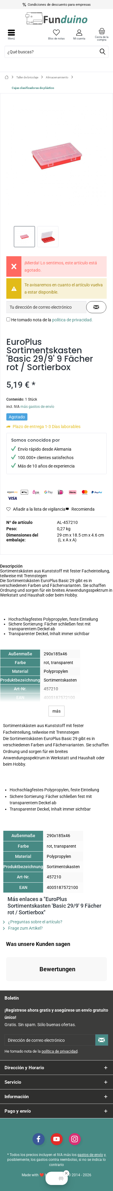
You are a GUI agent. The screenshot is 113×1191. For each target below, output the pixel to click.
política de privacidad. (72, 319)
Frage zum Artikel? (23, 928)
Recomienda (80, 509)
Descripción (11, 566)
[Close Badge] (66, 1173)
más (56, 711)
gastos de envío (90, 1155)
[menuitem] (101, 34)
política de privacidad (59, 1051)
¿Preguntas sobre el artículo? (32, 921)
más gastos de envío (37, 407)
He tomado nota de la (52, 319)
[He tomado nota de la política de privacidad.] (8, 319)
